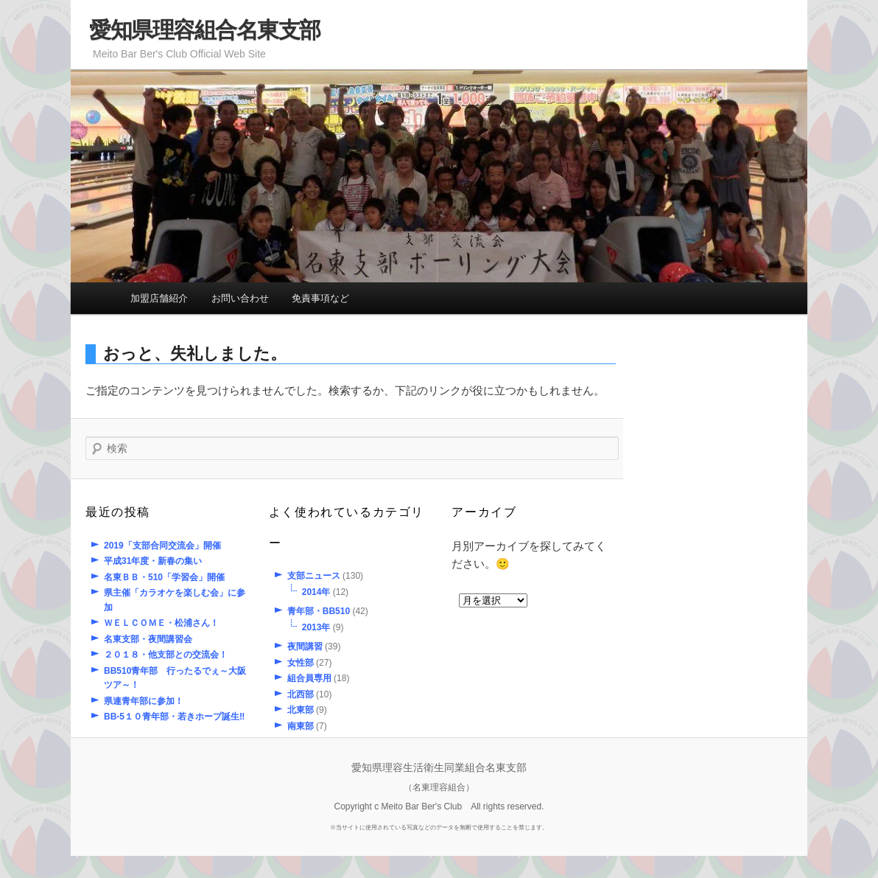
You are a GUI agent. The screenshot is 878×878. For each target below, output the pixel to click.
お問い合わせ (240, 298)
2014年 (316, 592)
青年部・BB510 (318, 611)
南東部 (300, 726)
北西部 (300, 694)
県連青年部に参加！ (143, 701)
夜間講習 (305, 646)
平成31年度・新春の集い (153, 561)
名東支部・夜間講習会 (148, 639)
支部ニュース (313, 576)
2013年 (316, 627)
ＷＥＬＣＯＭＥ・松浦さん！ (161, 623)
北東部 (300, 710)
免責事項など (320, 298)
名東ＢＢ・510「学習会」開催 (164, 577)
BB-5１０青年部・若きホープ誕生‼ (174, 716)
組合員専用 (309, 678)
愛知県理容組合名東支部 (204, 30)
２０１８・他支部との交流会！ (166, 654)
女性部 (300, 663)
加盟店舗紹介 (159, 298)
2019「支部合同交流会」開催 (162, 545)
